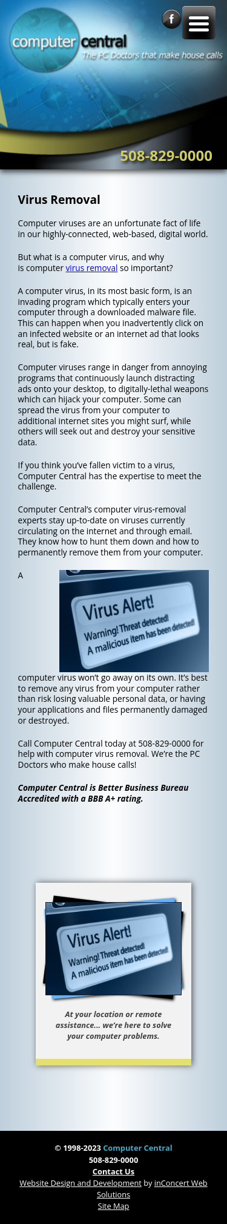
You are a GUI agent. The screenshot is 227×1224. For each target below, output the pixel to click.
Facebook (172, 19)
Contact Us (113, 1171)
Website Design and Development (80, 1182)
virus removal (92, 267)
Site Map (114, 1205)
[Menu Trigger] (198, 22)
